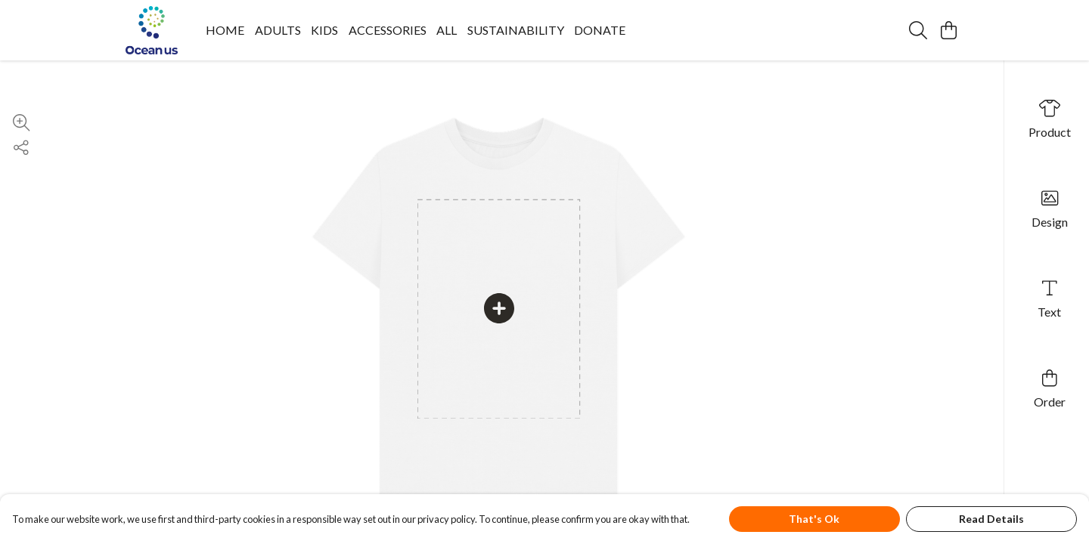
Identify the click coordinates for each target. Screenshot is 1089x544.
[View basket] (948, 30)
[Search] (918, 30)
